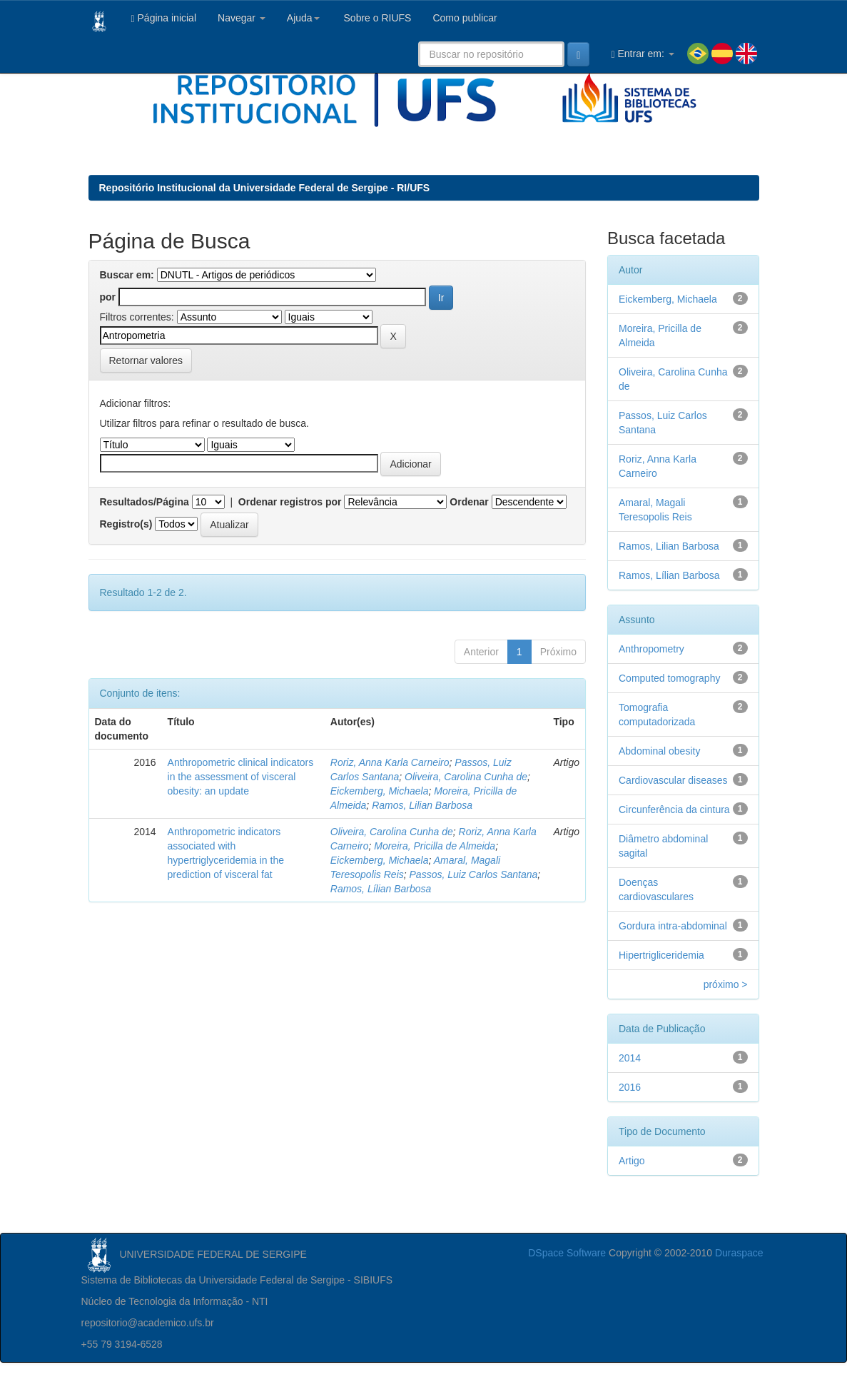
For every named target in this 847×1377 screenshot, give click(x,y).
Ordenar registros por (290, 502)
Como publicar (464, 18)
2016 (630, 1087)
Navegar (241, 18)
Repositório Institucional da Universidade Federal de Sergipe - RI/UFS (264, 187)
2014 (630, 1058)
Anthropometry (651, 649)
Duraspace (739, 1253)
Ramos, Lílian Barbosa (381, 888)
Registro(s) (126, 524)
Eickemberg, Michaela (379, 791)
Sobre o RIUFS (376, 18)
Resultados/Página (144, 502)
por (108, 297)
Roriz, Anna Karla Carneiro (390, 762)
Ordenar (469, 502)
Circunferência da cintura (674, 809)
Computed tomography (669, 678)
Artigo (632, 1160)
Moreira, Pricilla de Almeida (434, 846)
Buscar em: (127, 275)
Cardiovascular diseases (673, 780)
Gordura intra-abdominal (673, 926)
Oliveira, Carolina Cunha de (466, 776)
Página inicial (164, 18)
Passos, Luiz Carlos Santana (474, 874)
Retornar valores (146, 360)
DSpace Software (567, 1253)
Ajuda (303, 18)
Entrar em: (642, 54)
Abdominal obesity (659, 751)
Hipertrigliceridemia (661, 955)
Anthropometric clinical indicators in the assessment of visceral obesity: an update (241, 777)
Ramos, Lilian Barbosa (422, 805)
